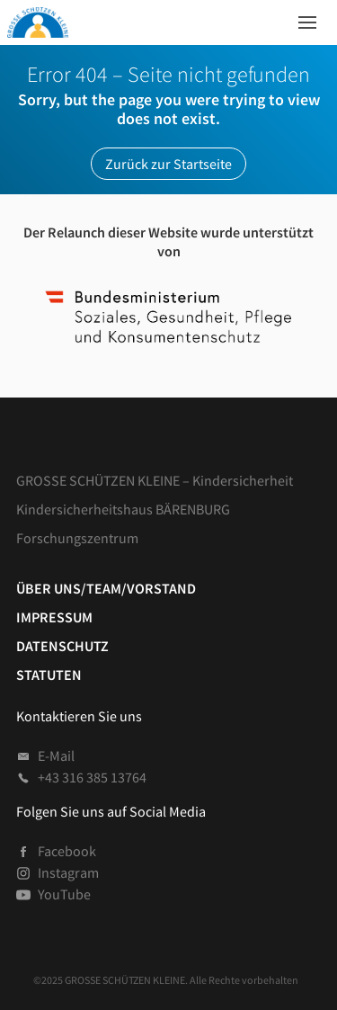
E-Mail (45, 755)
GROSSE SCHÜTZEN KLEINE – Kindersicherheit (154, 480)
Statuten (49, 675)
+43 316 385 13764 (81, 777)
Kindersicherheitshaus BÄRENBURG (123, 509)
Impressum (54, 617)
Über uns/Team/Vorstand (106, 588)
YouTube (53, 894)
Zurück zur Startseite (168, 164)
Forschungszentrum (77, 538)
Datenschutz (62, 646)
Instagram (57, 872)
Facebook (56, 851)
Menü (302, 18)
